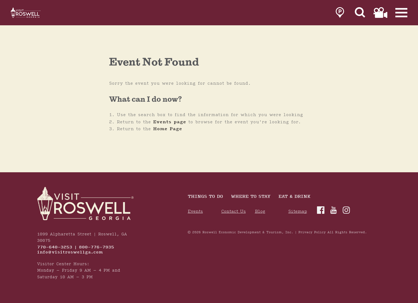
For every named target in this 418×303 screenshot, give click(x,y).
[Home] (32, 14)
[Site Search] (360, 14)
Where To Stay (250, 197)
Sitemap (297, 211)
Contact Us (233, 211)
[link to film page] (380, 14)
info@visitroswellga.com (70, 252)
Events (195, 211)
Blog (260, 211)
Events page (169, 122)
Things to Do (205, 197)
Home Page (167, 128)
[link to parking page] (340, 14)
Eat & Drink (294, 197)
